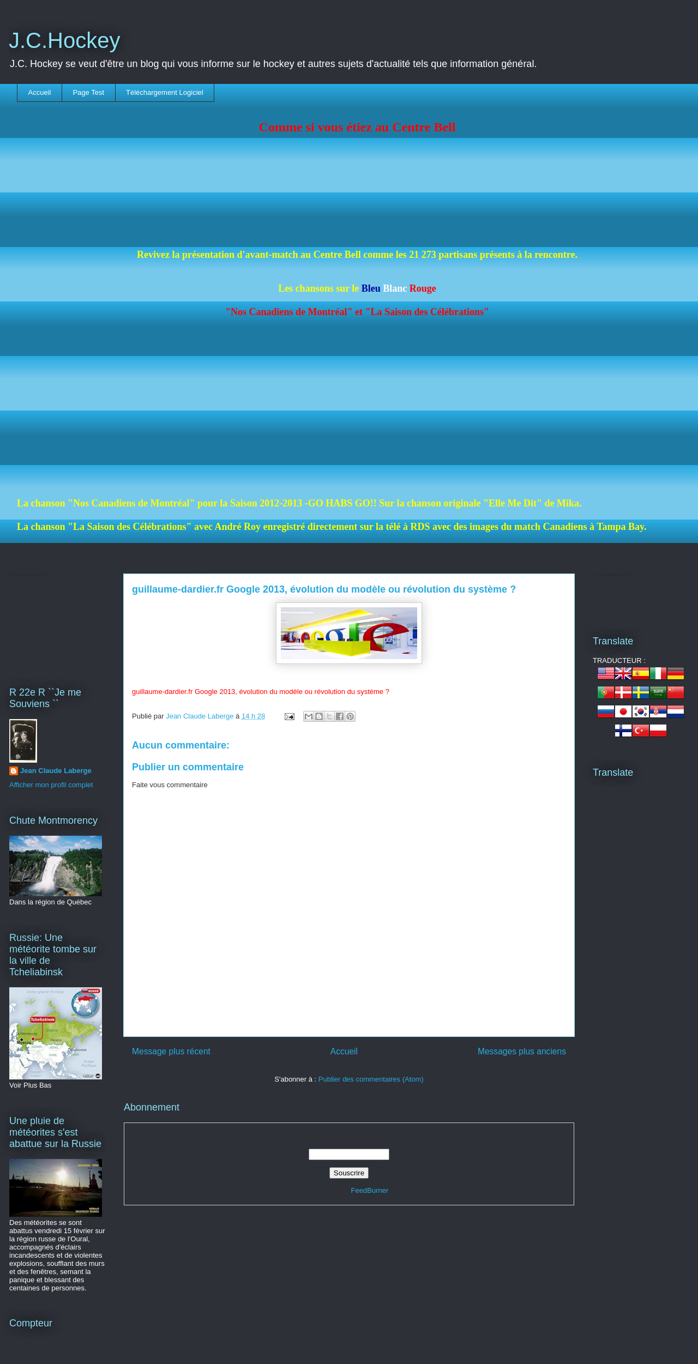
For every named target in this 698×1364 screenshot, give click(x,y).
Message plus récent (171, 1051)
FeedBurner (370, 1190)
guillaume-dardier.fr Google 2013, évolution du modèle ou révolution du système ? (324, 589)
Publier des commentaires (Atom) (371, 1079)
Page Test (88, 92)
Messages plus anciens (522, 1051)
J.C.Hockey (65, 40)
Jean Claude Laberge (56, 771)
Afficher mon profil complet (51, 785)
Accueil (39, 92)
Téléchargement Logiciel (164, 92)
